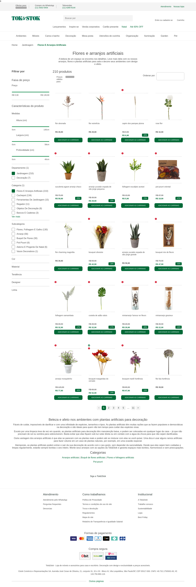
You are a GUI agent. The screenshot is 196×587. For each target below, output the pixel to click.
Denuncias (47, 508)
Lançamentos (59, 27)
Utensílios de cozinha (111, 36)
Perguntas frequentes (52, 504)
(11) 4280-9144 (68, 8)
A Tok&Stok (143, 500)
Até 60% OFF (136, 27)
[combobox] (170, 76)
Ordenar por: (149, 75)
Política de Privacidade (92, 500)
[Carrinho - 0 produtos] (180, 18)
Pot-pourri (98, 462)
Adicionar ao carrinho (68, 140)
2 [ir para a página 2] (108, 408)
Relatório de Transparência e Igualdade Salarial (102, 522)
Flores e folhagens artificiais (120, 457)
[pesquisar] (129, 18)
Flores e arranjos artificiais (52, 45)
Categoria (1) (30, 185)
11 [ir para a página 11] (133, 408)
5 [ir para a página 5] (123, 408)
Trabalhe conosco (145, 504)
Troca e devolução (90, 508)
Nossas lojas (179, 6)
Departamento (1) (30, 168)
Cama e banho (53, 36)
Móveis (37, 36)
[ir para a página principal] (26, 18)
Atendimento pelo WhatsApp (55, 500)
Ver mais (16, 216)
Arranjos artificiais (70, 457)
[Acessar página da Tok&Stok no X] (109, 482)
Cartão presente (110, 27)
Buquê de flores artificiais (93, 457)
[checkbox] (13, 173)
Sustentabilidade (145, 508)
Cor (30, 259)
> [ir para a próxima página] (138, 408)
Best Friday (143, 517)
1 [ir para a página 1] (103, 408)
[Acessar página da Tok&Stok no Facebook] (86, 482)
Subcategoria (30, 224)
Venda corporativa (90, 27)
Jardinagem (27, 45)
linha (30, 290)
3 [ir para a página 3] (113, 408)
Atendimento (166, 6)
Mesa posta (89, 36)
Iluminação (150, 36)
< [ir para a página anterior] (98, 408)
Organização (133, 36)
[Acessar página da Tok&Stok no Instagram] (94, 482)
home (15, 45)
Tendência (30, 274)
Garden (166, 36)
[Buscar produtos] (98, 18)
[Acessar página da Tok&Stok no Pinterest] (102, 482)
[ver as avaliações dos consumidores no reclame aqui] (98, 556)
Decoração (72, 36)
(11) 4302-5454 (41, 8)
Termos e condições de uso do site (97, 504)
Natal (124, 27)
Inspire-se (74, 27)
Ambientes (22, 36)
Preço (30, 85)
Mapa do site (87, 517)
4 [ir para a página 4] (118, 408)
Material (30, 266)
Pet (177, 36)
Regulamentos (88, 513)
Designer (30, 282)
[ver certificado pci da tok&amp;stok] (111, 556)
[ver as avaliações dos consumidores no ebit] (85, 556)
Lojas (140, 513)
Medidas (30, 113)
